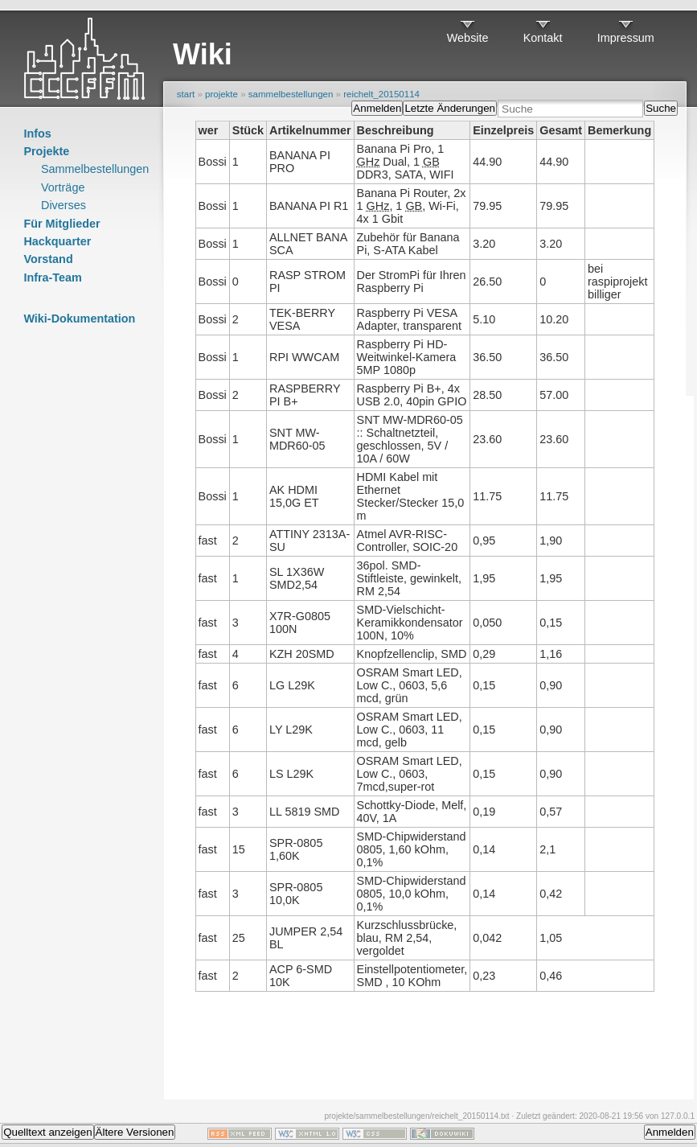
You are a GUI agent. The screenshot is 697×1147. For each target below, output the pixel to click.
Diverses (63, 205)
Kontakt (543, 37)
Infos (37, 133)
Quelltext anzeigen (47, 1132)
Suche (661, 108)
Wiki (202, 54)
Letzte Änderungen (449, 108)
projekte (221, 94)
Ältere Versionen (135, 1132)
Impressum (625, 37)
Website (468, 37)
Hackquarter (57, 241)
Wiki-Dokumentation (79, 318)
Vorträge (62, 187)
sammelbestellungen (291, 94)
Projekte (46, 151)
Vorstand (47, 259)
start (186, 94)
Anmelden (377, 108)
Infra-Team (52, 277)
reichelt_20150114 (381, 94)
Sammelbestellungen (95, 168)
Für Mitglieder (61, 223)
